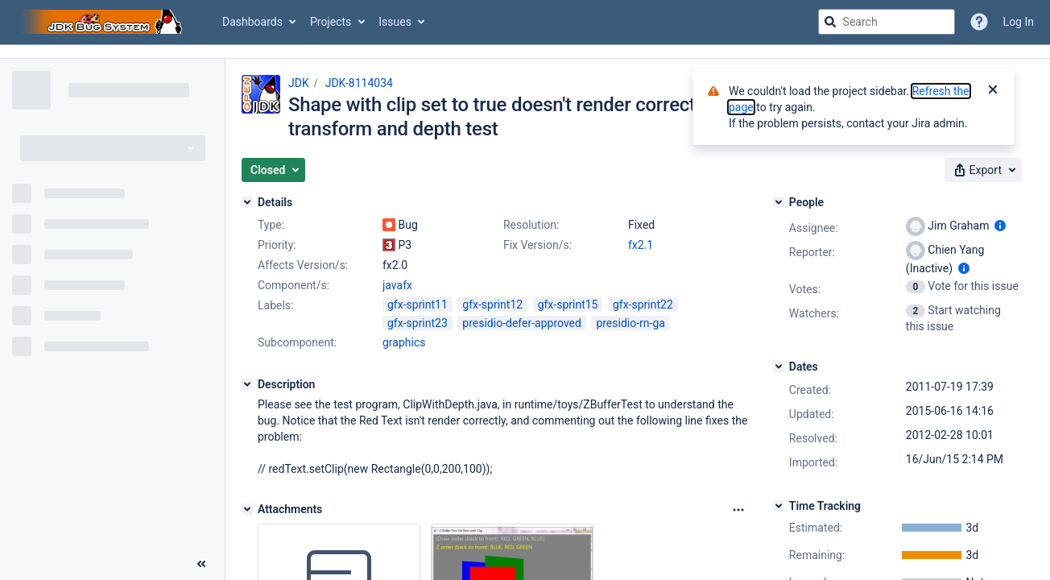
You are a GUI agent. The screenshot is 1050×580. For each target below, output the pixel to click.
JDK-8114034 (359, 83)
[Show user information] (1000, 225)
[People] (778, 202)
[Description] (247, 384)
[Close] (993, 91)
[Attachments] (247, 509)
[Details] (247, 202)
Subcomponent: (297, 342)
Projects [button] (330, 21)
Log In (1018, 21)
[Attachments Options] (738, 510)
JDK (298, 83)
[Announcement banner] (525, 52)
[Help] (979, 22)
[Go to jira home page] (103, 22)
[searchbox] (886, 22)
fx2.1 (640, 244)
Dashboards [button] (252, 21)
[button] (273, 170)
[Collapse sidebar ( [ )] (201, 564)
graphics (403, 342)
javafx (397, 285)
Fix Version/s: (537, 244)
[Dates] (778, 366)
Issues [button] (394, 21)
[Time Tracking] (778, 506)
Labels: (275, 305)
